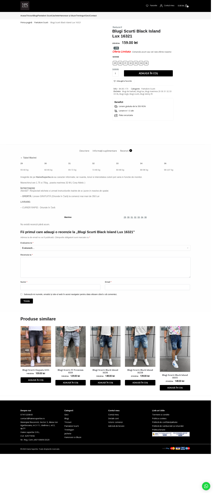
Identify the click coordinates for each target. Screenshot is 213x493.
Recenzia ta (26, 294)
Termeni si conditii (160, 453)
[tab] (84, 188)
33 (138, 256)
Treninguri (69, 468)
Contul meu (167, 5)
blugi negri (124, 92)
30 (128, 256)
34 (142, 256)
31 (132, 256)
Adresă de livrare (116, 465)
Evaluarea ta (26, 282)
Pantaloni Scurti (41, 20)
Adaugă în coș (148, 71)
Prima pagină (26, 20)
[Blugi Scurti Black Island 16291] (105, 385)
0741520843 (26, 453)
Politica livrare (158, 468)
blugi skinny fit (146, 92)
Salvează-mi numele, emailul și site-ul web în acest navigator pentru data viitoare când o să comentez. (70, 333)
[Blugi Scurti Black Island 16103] (175, 388)
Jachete (67, 472)
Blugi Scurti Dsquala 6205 (35, 409)
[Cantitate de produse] (115, 72)
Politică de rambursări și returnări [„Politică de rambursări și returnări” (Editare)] (168, 465)
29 (125, 256)
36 (145, 256)
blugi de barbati (129, 89)
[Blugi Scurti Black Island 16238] (140, 385)
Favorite (152, 5)
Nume (23, 321)
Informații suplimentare (105, 189)
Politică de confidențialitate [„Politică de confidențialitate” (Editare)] (164, 461)
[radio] (115, 61)
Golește (115, 67)
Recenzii (124, 189)
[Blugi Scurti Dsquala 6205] (36, 385)
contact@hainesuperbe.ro (32, 457)
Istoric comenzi (115, 461)
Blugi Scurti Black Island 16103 (175, 415)
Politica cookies (159, 457)
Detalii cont (113, 457)
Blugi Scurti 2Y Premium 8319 (71, 410)
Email (108, 321)
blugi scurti (134, 92)
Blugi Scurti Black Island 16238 (140, 410)
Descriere (84, 189)
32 (135, 256)
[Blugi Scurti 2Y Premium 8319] (70, 385)
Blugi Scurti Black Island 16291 (105, 410)
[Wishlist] (123, 79)
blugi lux (140, 89)
